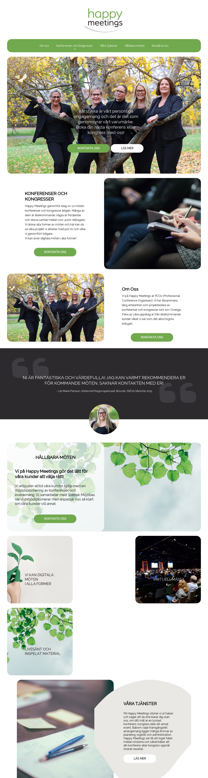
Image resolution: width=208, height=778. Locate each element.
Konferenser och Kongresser (74, 46)
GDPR (40, 743)
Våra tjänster (109, 46)
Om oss (44, 46)
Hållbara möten (135, 46)
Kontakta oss (160, 46)
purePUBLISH (113, 774)
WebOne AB (138, 774)
